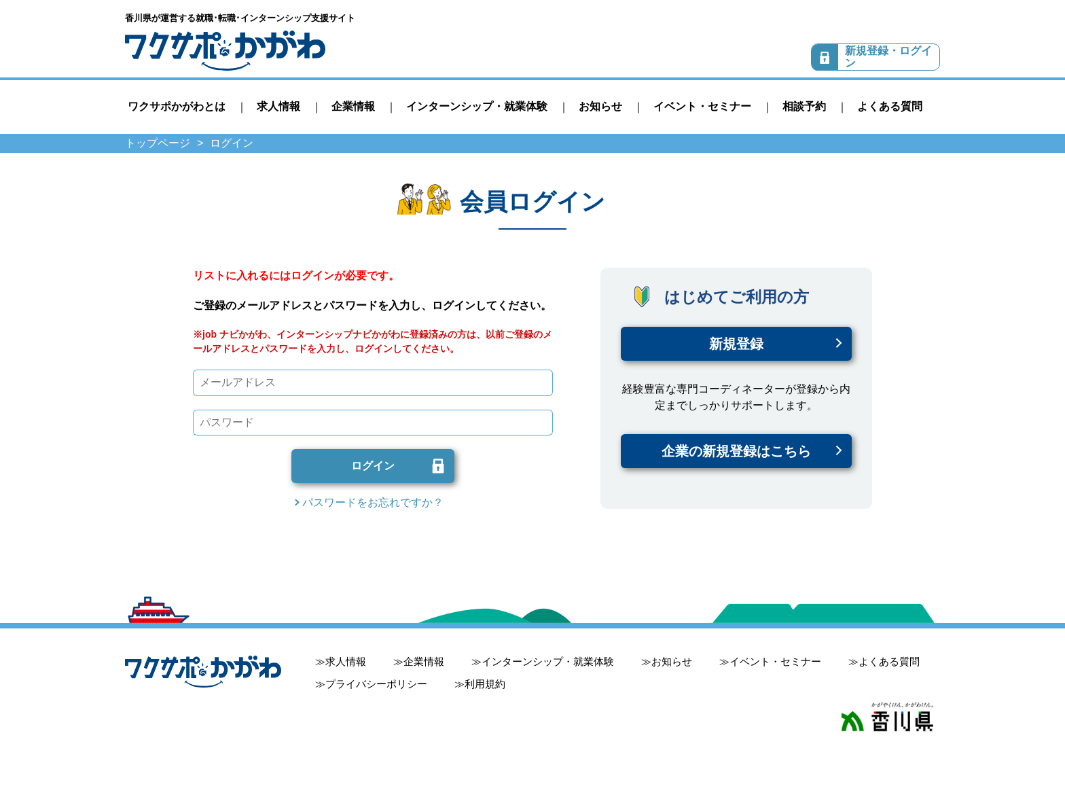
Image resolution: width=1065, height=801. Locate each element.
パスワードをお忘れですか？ (373, 502)
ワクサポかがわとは (176, 106)
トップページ (157, 143)
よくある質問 (889, 106)
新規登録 (736, 343)
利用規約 (485, 684)
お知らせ (600, 106)
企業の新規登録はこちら (736, 451)
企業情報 (353, 106)
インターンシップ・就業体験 (476, 106)
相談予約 (804, 106)
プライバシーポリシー (376, 684)
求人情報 (278, 106)
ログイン (373, 465)
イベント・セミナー (702, 106)
